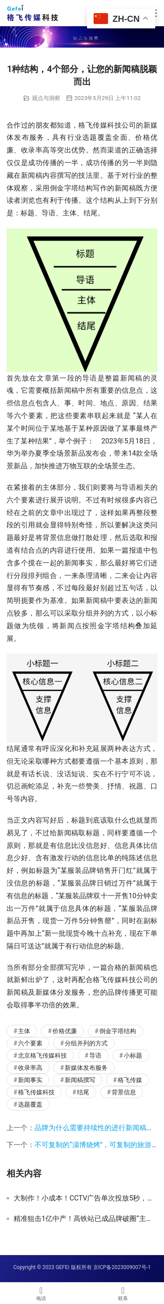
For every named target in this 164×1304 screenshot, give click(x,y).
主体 (24, 1030)
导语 (95, 1055)
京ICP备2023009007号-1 (122, 1267)
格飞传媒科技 (36, 1092)
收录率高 (30, 1067)
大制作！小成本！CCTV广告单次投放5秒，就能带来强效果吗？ (85, 1198)
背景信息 (124, 1092)
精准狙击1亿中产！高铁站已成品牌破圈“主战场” (85, 1219)
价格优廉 (64, 1030)
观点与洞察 (46, 98)
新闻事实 (30, 1079)
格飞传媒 (130, 1079)
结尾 (83, 1092)
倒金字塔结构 (117, 1030)
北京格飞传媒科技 (42, 1055)
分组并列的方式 (86, 1043)
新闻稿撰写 (80, 1079)
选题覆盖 (30, 1104)
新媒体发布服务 (86, 1067)
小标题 (133, 1055)
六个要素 (30, 1043)
